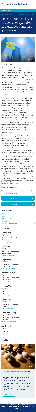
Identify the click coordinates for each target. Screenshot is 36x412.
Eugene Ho (6, 259)
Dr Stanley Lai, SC (9, 273)
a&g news (4, 216)
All (2, 214)
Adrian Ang (6, 233)
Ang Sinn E (6, 326)
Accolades (12, 404)
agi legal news (6, 218)
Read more (9, 395)
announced (27, 70)
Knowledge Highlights (24, 15)
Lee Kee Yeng (7, 286)
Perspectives (9, 15)
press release (9, 191)
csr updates (5, 221)
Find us (31, 407)
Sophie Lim (6, 299)
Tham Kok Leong (8, 313)
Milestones (21, 404)
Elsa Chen (5, 246)
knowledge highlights (10, 223)
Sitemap (18, 409)
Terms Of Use (29, 404)
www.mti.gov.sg (13, 193)
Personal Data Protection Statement (15, 407)
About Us (5, 404)
